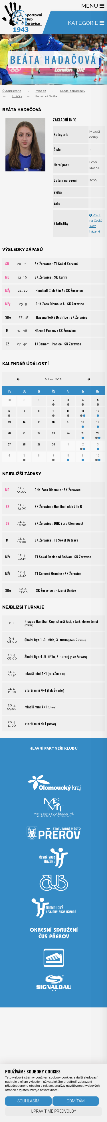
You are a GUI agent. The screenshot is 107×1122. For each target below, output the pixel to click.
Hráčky (17, 96)
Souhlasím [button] (28, 1101)
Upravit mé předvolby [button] (53, 1111)
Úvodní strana (11, 90)
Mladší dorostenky (72, 90)
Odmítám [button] (76, 1101)
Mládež (41, 90)
